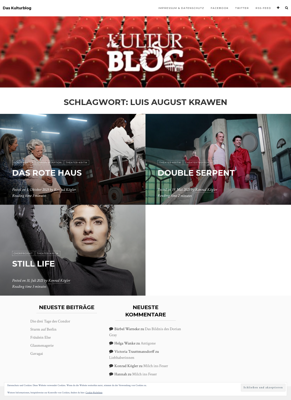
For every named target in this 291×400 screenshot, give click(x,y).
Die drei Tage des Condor (50, 321)
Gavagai (36, 353)
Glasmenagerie (42, 345)
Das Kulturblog (17, 8)
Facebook (220, 7)
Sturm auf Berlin (43, 329)
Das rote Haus (47, 173)
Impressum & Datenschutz (181, 7)
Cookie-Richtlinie (93, 392)
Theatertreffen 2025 (200, 162)
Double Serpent (196, 173)
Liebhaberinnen (121, 357)
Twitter (242, 7)
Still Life (33, 264)
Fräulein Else (40, 337)
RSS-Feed (263, 7)
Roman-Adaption (49, 162)
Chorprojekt (23, 253)
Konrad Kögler (65, 189)
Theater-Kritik (77, 162)
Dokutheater (23, 162)
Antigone (148, 343)
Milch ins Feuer (155, 366)
